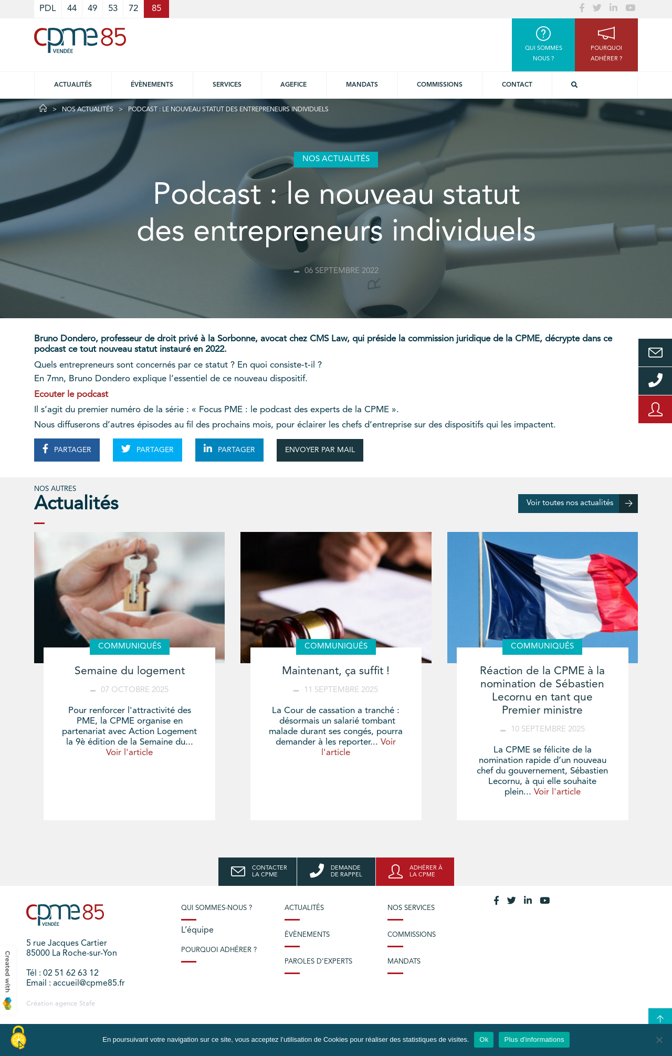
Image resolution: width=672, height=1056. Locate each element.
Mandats (362, 85)
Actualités (73, 85)
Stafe (87, 1003)
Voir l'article (129, 752)
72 (133, 8)
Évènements (152, 85)
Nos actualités (87, 110)
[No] (659, 1039)
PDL (47, 8)
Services (227, 85)
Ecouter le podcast (71, 394)
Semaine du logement (130, 671)
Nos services (411, 908)
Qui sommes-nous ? (216, 908)
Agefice (293, 85)
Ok (483, 1039)
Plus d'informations (534, 1039)
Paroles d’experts (318, 961)
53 (113, 8)
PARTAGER (67, 449)
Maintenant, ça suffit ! (336, 671)
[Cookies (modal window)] (18, 1038)
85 (156, 8)
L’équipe (197, 930)
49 (92, 8)
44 (72, 8)
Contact (517, 85)
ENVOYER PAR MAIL (320, 450)
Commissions (440, 85)
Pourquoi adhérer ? (219, 950)
